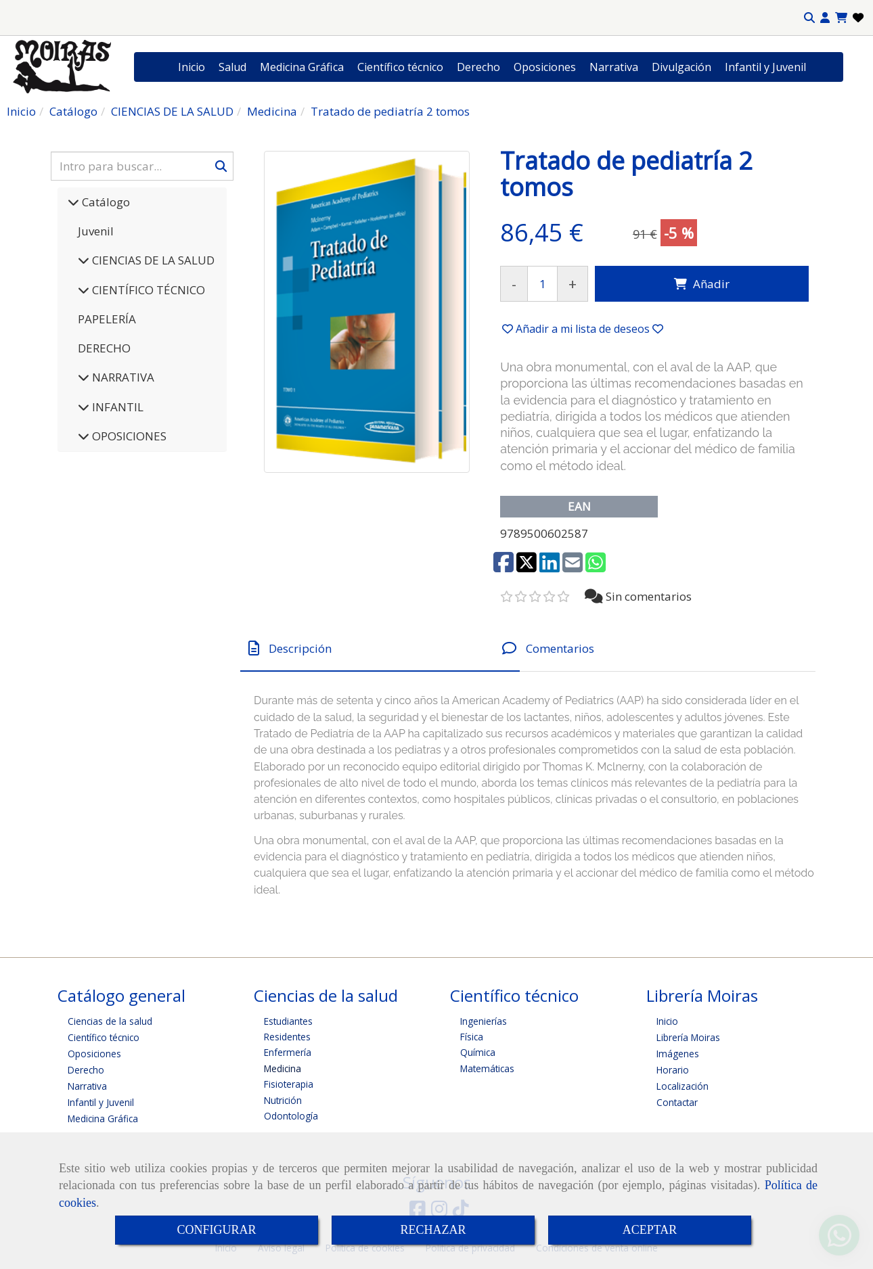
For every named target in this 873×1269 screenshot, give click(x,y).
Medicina (282, 1068)
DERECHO (104, 348)
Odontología (291, 1115)
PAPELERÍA (107, 319)
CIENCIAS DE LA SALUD (152, 260)
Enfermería (287, 1052)
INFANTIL (116, 407)
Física (471, 1036)
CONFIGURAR (216, 1230)
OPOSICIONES (127, 436)
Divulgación (681, 67)
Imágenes (677, 1053)
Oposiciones (545, 67)
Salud (232, 67)
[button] (825, 17)
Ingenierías (483, 1021)
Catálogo (104, 202)
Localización (682, 1086)
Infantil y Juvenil (765, 67)
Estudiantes (288, 1021)
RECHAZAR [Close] (433, 1230)
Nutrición (283, 1100)
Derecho (478, 67)
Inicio (191, 67)
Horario (672, 1069)
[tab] (380, 648)
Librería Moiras (688, 1037)
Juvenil (96, 231)
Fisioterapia (288, 1084)
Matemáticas (487, 1068)
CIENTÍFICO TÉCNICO (147, 290)
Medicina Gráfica (302, 67)
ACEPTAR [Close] (650, 1230)
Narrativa (613, 67)
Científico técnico (400, 67)
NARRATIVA (121, 377)
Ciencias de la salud (110, 1021)
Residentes (287, 1036)
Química (477, 1052)
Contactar (677, 1102)
